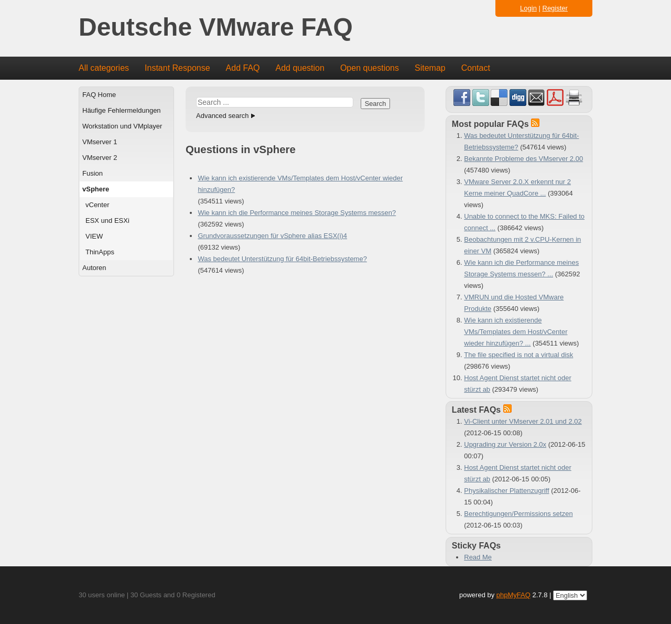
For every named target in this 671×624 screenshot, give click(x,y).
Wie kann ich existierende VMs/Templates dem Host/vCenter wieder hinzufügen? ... (515, 331)
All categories (104, 67)
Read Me (478, 557)
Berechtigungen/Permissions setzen (518, 514)
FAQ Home (99, 95)
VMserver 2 (99, 158)
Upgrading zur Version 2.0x (505, 444)
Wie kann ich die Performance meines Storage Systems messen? (297, 213)
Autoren (94, 268)
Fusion (92, 173)
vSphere (95, 189)
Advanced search (222, 116)
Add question (300, 67)
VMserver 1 (99, 142)
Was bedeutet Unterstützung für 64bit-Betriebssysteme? (282, 259)
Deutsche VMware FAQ (216, 27)
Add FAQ (243, 67)
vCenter (97, 205)
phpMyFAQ (513, 595)
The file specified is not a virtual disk (518, 355)
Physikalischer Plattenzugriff (506, 490)
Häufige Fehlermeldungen (121, 110)
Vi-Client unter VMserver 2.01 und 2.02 (523, 421)
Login (528, 8)
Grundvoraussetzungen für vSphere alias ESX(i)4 (272, 236)
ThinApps (99, 252)
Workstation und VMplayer (122, 126)
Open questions (369, 67)
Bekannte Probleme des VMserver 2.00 (523, 159)
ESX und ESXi (107, 220)
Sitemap (430, 67)
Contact (475, 67)
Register (555, 8)
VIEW (94, 236)
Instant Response (177, 67)
